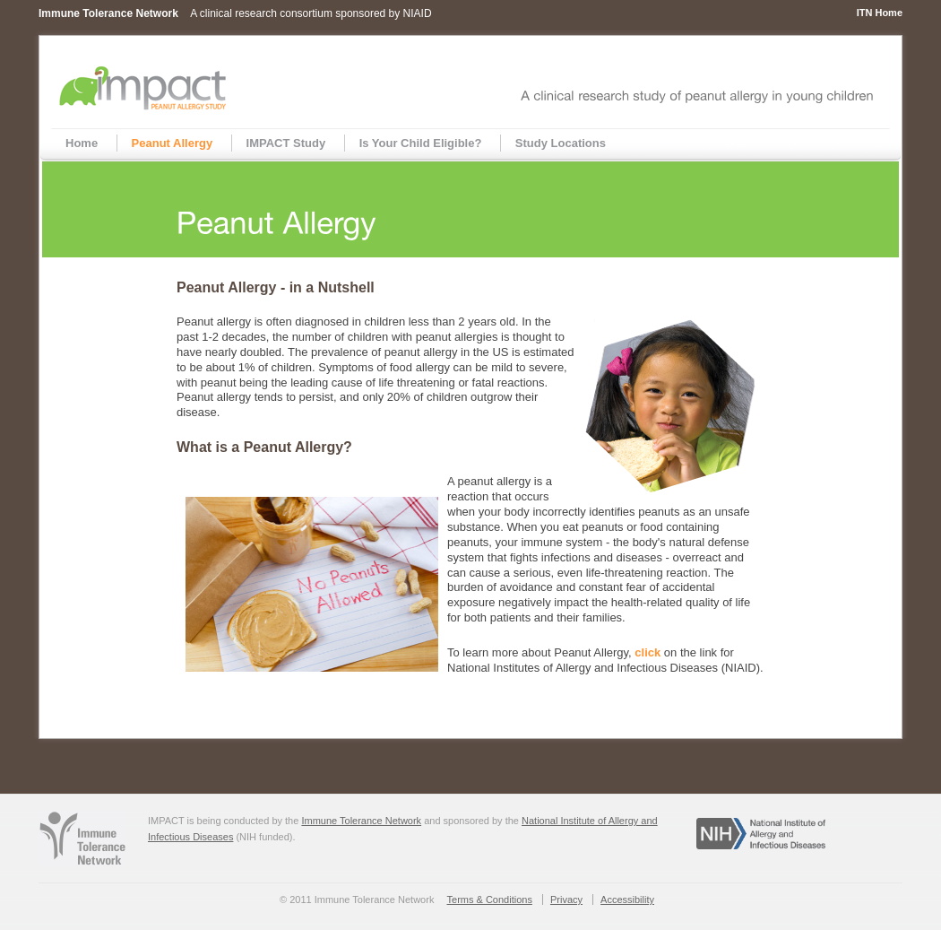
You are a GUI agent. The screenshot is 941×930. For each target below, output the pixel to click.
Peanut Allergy (172, 143)
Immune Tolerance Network (361, 820)
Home (81, 143)
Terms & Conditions (489, 899)
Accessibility (627, 899)
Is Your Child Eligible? (420, 143)
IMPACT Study (286, 143)
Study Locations (560, 143)
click (649, 652)
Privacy (566, 899)
